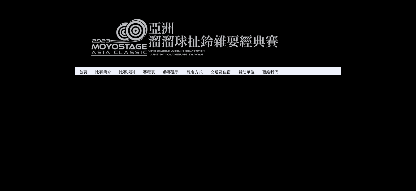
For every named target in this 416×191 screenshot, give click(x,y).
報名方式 (195, 72)
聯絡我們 (270, 72)
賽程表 (149, 72)
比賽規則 (127, 72)
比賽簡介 (103, 72)
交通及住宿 (221, 72)
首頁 (83, 72)
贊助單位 (246, 72)
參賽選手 (171, 72)
